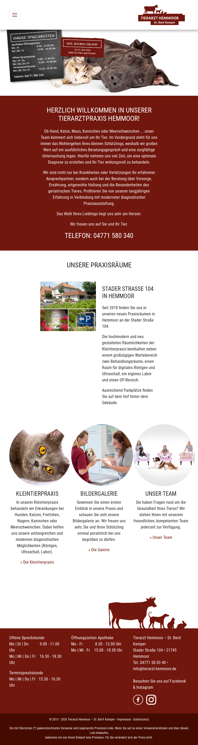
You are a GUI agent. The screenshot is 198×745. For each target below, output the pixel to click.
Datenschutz (141, 719)
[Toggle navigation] (14, 15)
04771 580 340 (113, 235)
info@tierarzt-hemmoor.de (154, 668)
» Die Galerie (99, 549)
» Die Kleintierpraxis (37, 562)
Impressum (124, 719)
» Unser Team (161, 537)
